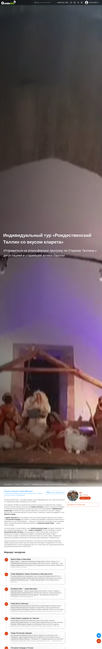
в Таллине (85, 495)
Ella (80, 493)
